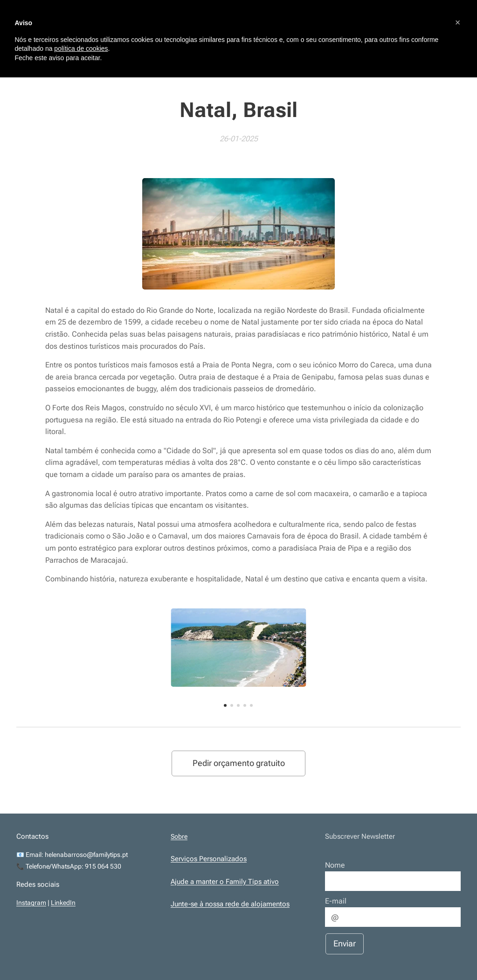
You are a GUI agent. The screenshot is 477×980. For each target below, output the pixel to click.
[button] (457, 22)
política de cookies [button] (81, 48)
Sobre (179, 836)
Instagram (31, 903)
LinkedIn (63, 903)
